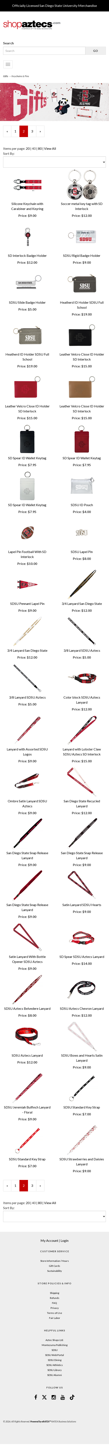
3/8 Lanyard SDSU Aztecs (81, 650)
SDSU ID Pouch (82, 505)
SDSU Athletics (54, 1365)
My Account (49, 1240)
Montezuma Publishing (54, 1345)
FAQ (54, 1302)
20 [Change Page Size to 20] (28, 148)
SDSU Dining (54, 1360)
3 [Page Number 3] (33, 131)
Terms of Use (54, 1312)
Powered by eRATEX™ (40, 1421)
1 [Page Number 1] (17, 131)
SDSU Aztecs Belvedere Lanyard (27, 1008)
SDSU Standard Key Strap (81, 1107)
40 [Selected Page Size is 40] (34, 148)
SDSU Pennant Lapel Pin (27, 603)
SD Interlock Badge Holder (27, 255)
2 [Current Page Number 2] (25, 133)
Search (8, 43)
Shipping (54, 1292)
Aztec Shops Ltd (54, 1340)
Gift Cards (54, 1265)
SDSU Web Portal (54, 1355)
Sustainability (54, 1270)
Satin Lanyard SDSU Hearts (81, 905)
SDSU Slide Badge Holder (27, 302)
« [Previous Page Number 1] (8, 133)
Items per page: (14, 148)
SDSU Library (54, 1370)
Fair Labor (54, 1317)
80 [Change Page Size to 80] (40, 148)
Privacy (55, 1307)
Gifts (5, 76)
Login (64, 1240)
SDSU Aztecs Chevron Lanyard (82, 1008)
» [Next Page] (41, 133)
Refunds (54, 1297)
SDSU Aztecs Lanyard (27, 1055)
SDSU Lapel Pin (82, 552)
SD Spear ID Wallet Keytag (27, 458)
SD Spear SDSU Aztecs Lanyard (82, 957)
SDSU (55, 1350)
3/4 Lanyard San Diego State (82, 603)
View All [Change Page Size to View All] (50, 148)
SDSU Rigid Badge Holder (81, 255)
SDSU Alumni (54, 1375)
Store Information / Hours (54, 1260)
